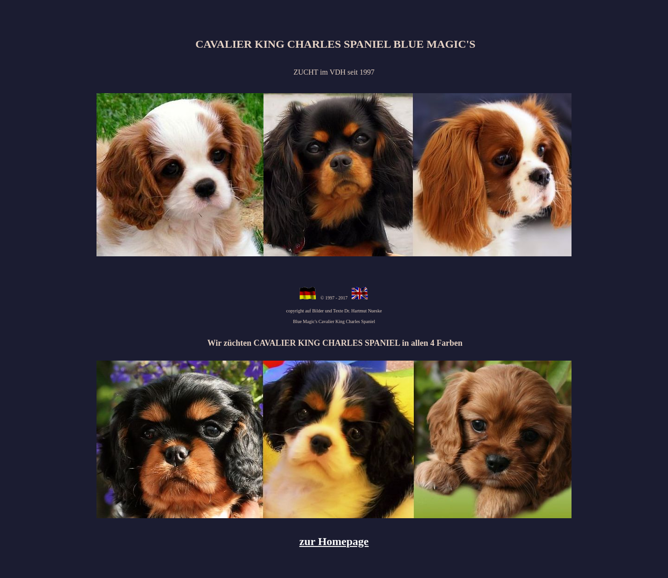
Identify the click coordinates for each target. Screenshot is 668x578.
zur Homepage (334, 541)
